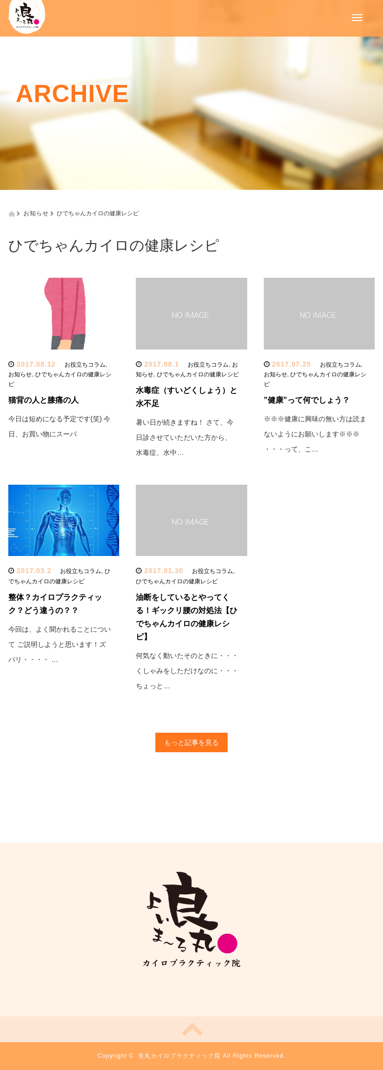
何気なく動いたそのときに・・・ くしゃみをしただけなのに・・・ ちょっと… (187, 671)
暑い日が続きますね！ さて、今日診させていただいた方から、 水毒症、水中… (185, 437)
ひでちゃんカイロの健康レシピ (198, 374)
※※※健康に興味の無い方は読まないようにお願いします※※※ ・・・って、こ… (315, 434)
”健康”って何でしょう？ (307, 400)
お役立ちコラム (85, 364)
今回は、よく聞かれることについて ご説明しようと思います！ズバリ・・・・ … (59, 644)
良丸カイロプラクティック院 (179, 1055)
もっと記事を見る (191, 742)
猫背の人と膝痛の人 (43, 400)
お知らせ (20, 374)
